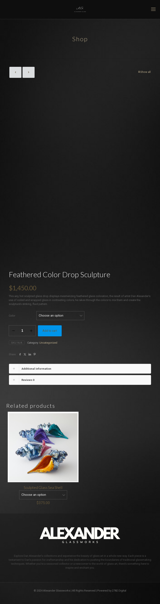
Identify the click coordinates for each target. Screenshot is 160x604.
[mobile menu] (153, 9)
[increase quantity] (31, 329)
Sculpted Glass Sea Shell (43, 486)
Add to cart (49, 329)
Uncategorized (48, 341)
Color (12, 314)
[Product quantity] (22, 329)
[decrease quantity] (13, 329)
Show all (144, 71)
